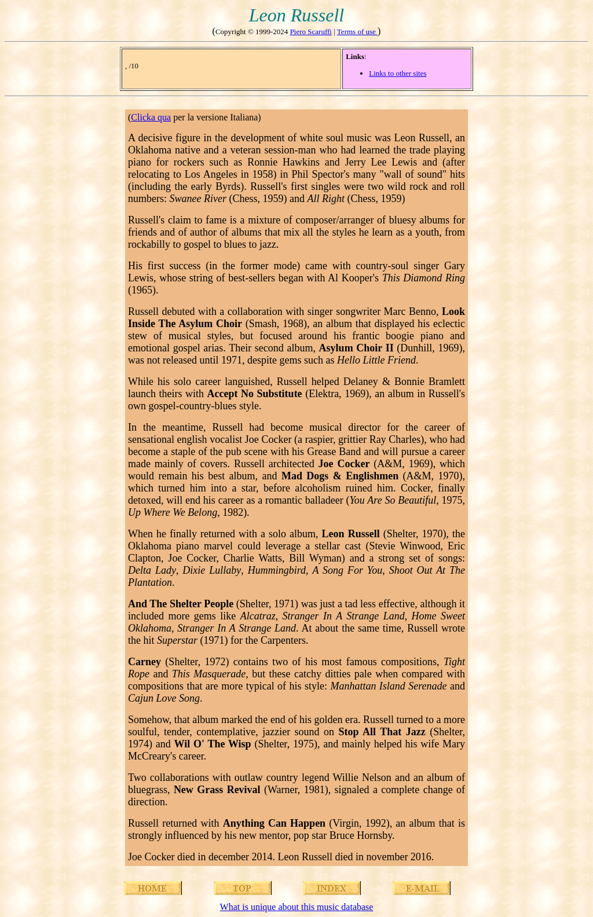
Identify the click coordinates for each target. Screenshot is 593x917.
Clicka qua (151, 117)
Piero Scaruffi (311, 31)
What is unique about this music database (297, 907)
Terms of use (357, 31)
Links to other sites (397, 73)
